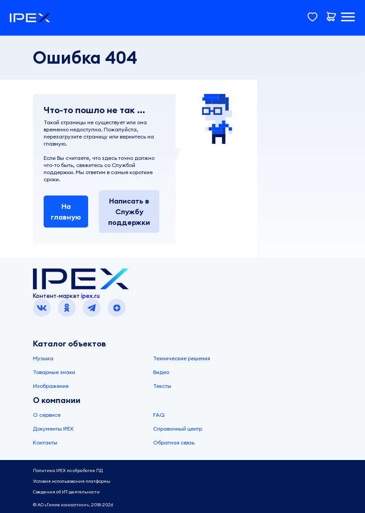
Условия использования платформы (71, 481)
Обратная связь (174, 442)
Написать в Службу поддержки (129, 211)
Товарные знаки (54, 372)
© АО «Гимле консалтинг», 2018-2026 (73, 505)
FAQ (159, 414)
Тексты (162, 386)
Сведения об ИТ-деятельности (66, 492)
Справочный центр (177, 428)
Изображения (51, 386)
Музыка (43, 358)
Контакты (45, 442)
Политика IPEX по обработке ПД (68, 470)
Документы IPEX (53, 428)
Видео (161, 372)
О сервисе (47, 414)
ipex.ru (90, 295)
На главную (66, 211)
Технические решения (181, 358)
